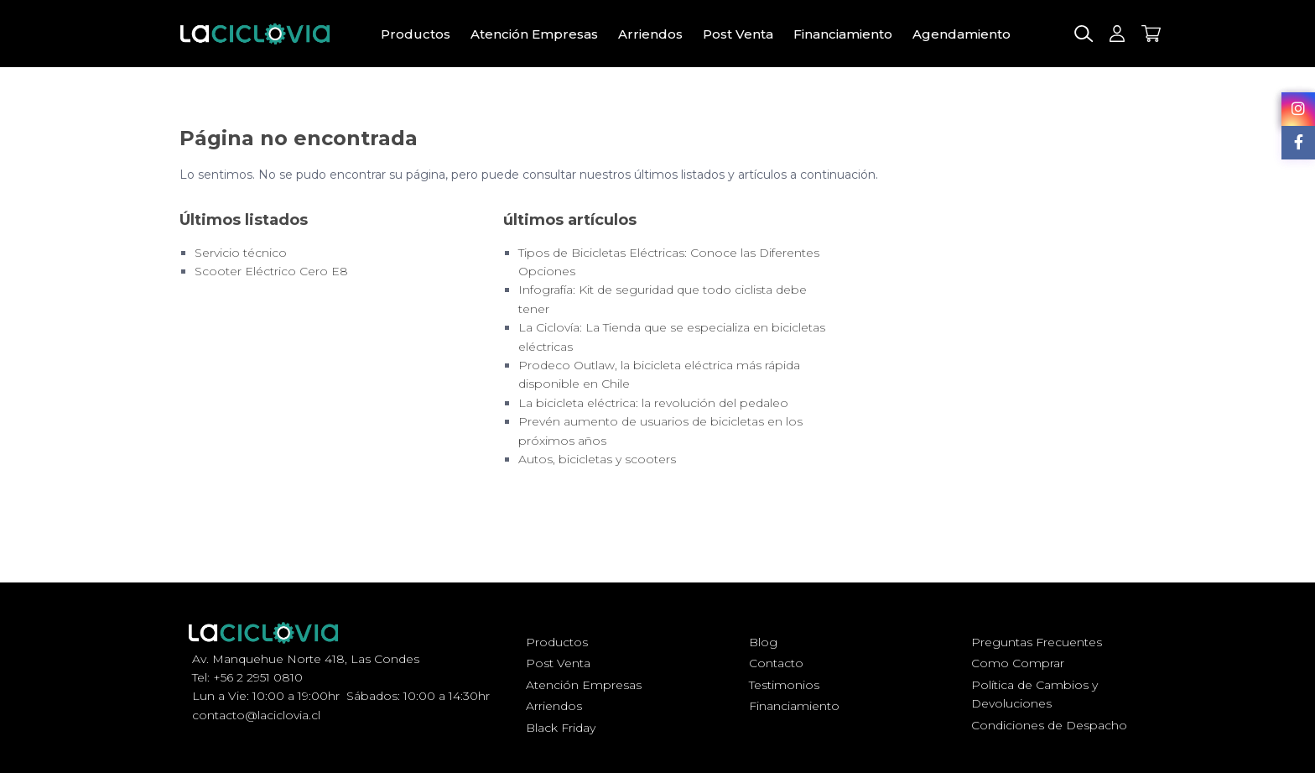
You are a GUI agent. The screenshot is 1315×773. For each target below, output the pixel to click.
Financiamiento (842, 34)
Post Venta (738, 34)
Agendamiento (961, 34)
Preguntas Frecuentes (1036, 642)
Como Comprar (1017, 663)
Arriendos (650, 34)
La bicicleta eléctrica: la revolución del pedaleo (653, 402)
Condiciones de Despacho (1049, 725)
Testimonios (784, 684)
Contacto (776, 663)
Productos (415, 34)
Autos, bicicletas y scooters (597, 459)
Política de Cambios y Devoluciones (1034, 694)
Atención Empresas (534, 34)
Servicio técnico (241, 252)
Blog (763, 642)
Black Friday (560, 727)
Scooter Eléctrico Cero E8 (271, 271)
